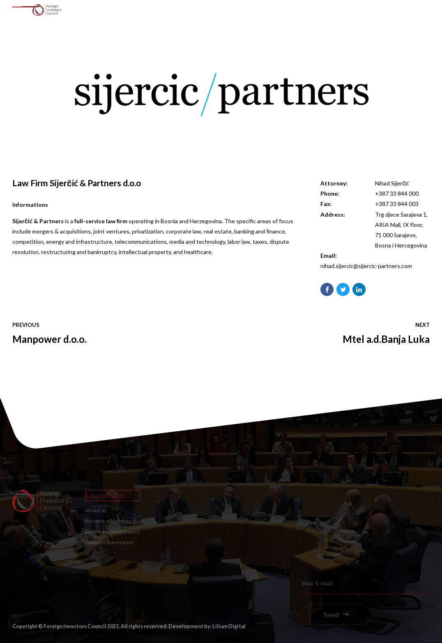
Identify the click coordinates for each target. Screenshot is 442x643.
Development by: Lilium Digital (207, 626)
